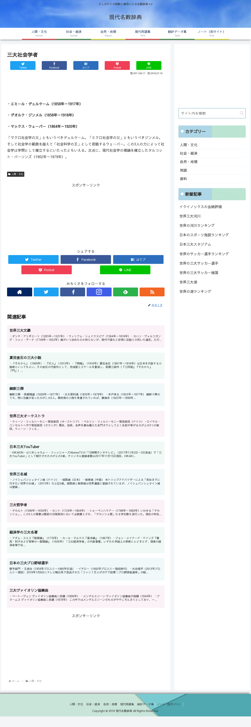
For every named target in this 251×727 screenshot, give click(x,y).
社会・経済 (188, 153)
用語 (183, 170)
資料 (183, 178)
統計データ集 (147, 715)
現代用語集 (128, 715)
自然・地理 (188, 161)
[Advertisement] (86, 87)
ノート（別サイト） (171, 715)
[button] (241, 113)
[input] (212, 113)
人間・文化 (15, 174)
